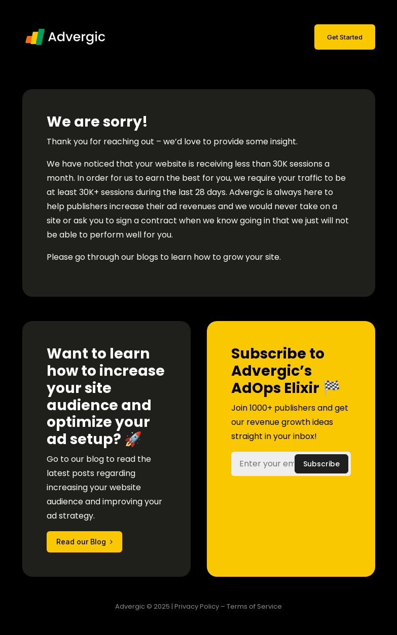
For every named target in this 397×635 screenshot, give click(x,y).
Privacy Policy (196, 606)
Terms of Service (254, 606)
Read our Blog (81, 541)
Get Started (345, 37)
